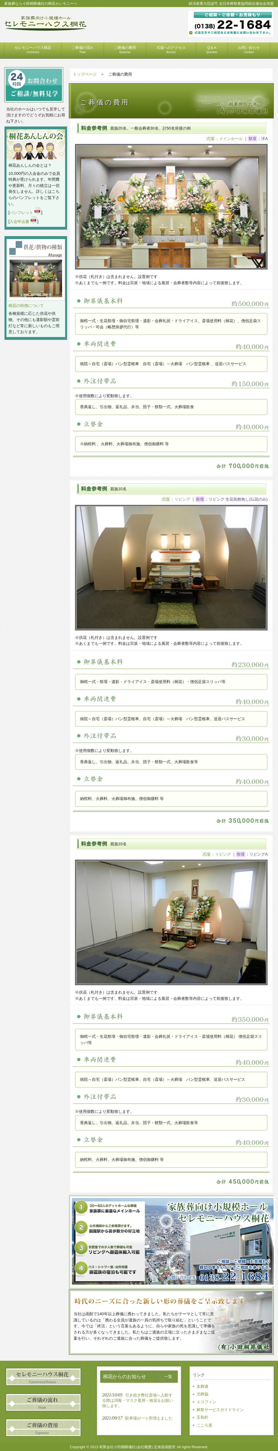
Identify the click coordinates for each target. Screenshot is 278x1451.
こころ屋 (204, 1425)
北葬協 (202, 1394)
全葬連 (202, 1386)
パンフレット (25, 212)
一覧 (168, 1376)
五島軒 (202, 1417)
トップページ (85, 74)
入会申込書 (23, 221)
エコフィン (206, 1402)
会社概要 (144, 1447)
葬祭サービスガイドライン (220, 1409)
